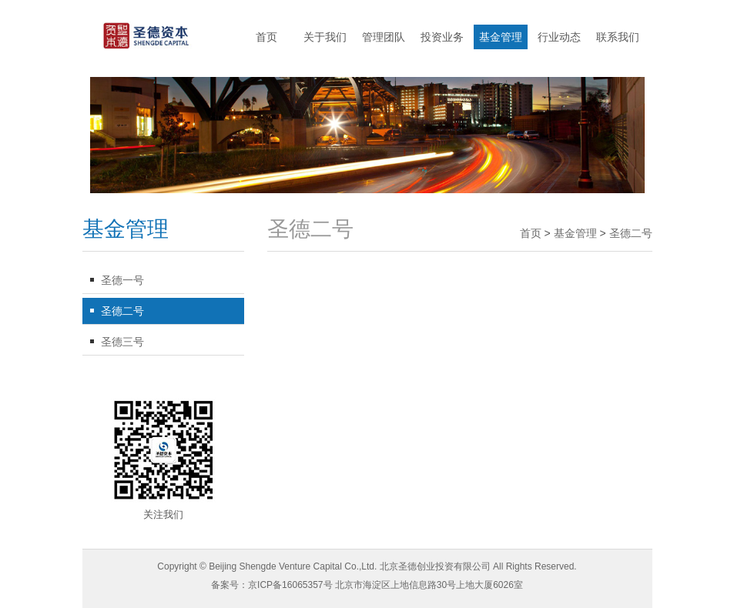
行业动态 (559, 37)
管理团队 (383, 37)
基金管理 (500, 37)
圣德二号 (122, 311)
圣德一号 (122, 280)
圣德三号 (122, 342)
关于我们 (325, 37)
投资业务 (442, 37)
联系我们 (617, 37)
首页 (266, 37)
